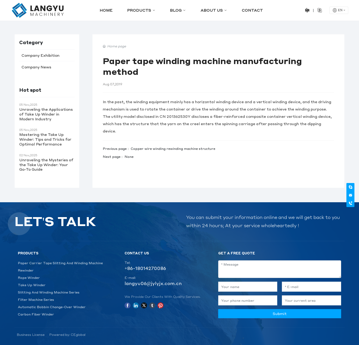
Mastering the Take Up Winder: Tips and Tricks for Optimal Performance (45, 139)
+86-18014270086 (145, 268)
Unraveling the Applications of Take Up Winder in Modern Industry (46, 114)
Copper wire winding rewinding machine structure (173, 148)
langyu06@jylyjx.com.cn (153, 283)
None (129, 156)
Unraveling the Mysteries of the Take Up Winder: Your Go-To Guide (46, 164)
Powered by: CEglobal (67, 334)
